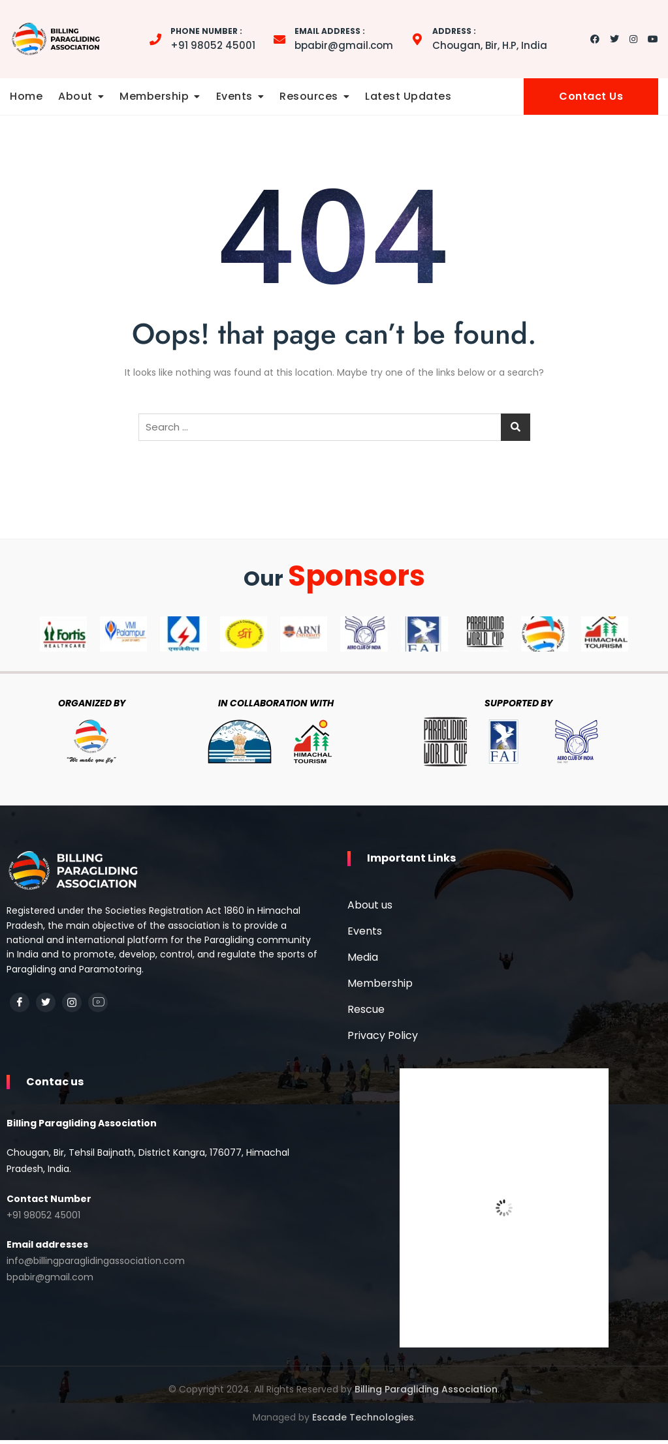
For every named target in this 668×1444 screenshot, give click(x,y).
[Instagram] (72, 1002)
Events (234, 96)
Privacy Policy (382, 1038)
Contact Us (591, 96)
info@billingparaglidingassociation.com (96, 1267)
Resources (308, 96)
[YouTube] (98, 1002)
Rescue (366, 1012)
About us (369, 908)
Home (26, 96)
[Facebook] (19, 1002)
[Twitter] (46, 1002)
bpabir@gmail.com (343, 38)
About (75, 96)
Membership (154, 96)
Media (362, 960)
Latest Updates (408, 96)
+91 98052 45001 (212, 38)
